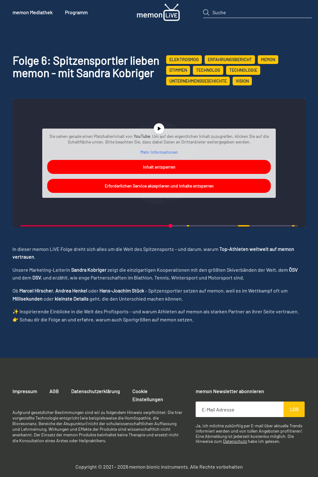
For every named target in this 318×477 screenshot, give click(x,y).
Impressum (24, 391)
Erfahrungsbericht (230, 59)
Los (294, 409)
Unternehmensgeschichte (198, 81)
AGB (54, 391)
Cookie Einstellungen (147, 395)
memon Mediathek (32, 12)
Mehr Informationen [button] (159, 152)
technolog (208, 70)
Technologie (243, 70)
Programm (76, 12)
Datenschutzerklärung (95, 391)
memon (268, 59)
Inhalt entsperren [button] (159, 167)
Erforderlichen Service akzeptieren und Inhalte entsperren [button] (159, 186)
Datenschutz (235, 441)
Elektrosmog (184, 59)
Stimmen (178, 70)
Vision (242, 81)
